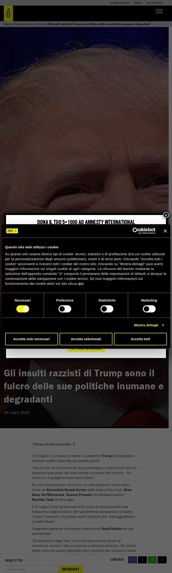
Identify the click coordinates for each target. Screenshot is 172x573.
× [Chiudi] (166, 215)
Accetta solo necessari (31, 339)
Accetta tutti (140, 339)
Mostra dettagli (146, 325)
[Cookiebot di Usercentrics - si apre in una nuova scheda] (135, 231)
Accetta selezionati (86, 339)
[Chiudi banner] (165, 230)
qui (81, 283)
